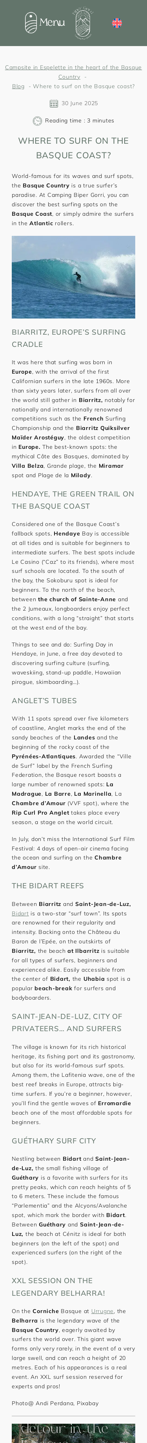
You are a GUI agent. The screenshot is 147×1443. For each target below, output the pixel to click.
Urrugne (102, 1311)
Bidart (20, 913)
